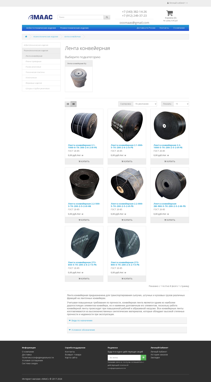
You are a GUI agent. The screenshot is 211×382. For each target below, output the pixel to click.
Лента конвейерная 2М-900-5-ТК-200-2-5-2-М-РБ (170, 205)
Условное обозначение (83, 329)
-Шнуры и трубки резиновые (37, 88)
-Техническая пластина (34, 72)
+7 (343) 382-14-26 (134, 12)
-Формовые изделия (33, 83)
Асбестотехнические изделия (41, 27)
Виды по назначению (82, 320)
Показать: (167, 104)
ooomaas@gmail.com (134, 23)
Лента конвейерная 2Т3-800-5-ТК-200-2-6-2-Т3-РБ (125, 263)
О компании (179, 27)
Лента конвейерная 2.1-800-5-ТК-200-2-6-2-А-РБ (127, 146)
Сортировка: (125, 104)
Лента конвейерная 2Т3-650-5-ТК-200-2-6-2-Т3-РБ (82, 263)
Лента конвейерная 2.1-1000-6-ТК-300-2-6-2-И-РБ (82, 146)
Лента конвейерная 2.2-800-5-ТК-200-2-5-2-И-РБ (127, 205)
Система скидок (30, 363)
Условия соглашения (32, 360)
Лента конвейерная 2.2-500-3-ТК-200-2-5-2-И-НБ (84, 205)
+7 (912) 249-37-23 (134, 16)
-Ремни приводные (32, 61)
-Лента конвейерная (33, 56)
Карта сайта (71, 357)
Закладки (155, 357)
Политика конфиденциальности (38, 357)
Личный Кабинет (159, 351)
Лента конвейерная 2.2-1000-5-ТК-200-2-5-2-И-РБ (168, 146)
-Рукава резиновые (32, 67)
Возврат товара (73, 354)
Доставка (27, 354)
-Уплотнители (30, 77)
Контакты (164, 27)
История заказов (159, 354)
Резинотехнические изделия (74, 27)
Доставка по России (146, 27)
